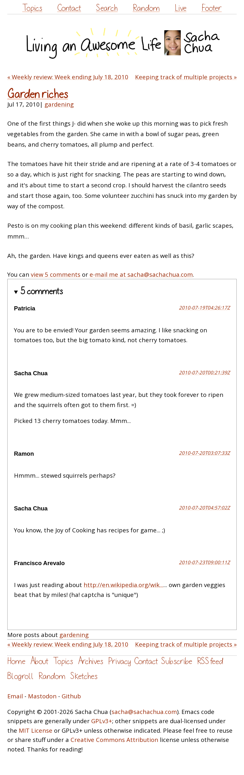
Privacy (119, 661)
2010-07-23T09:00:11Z (204, 562)
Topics (32, 8)
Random (146, 8)
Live (180, 8)
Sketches (84, 676)
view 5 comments (55, 274)
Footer (211, 8)
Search (107, 8)
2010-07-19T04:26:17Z (204, 307)
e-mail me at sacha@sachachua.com (141, 274)
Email (15, 696)
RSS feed (210, 661)
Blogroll (20, 676)
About (39, 661)
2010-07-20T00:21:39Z (204, 372)
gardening (59, 104)
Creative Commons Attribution (114, 740)
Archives (90, 661)
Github (71, 696)
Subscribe (176, 661)
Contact (69, 8)
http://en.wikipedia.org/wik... (123, 585)
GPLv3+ (101, 721)
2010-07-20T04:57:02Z (204, 507)
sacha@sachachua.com (144, 712)
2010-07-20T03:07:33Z (204, 453)
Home (16, 661)
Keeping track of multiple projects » (186, 77)
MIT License (35, 730)
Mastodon (42, 696)
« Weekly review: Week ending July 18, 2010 (67, 77)
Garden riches (37, 94)
